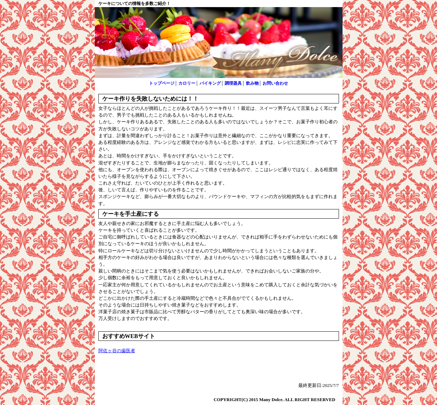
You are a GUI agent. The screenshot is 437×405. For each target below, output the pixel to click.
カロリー (186, 83)
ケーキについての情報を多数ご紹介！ (134, 3)
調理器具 (233, 83)
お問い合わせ (275, 83)
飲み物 (252, 83)
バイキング (210, 83)
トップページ (161, 83)
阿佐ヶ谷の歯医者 (116, 350)
